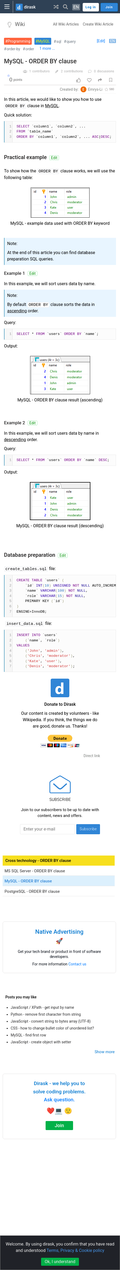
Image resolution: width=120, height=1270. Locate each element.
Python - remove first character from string (46, 1014)
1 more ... (47, 48)
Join (59, 1125)
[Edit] (101, 41)
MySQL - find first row (28, 1035)
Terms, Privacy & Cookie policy (75, 1250)
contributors (41, 71)
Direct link (91, 756)
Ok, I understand (60, 1261)
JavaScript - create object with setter (41, 1042)
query (71, 41)
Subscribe (88, 829)
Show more (105, 1051)
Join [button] (109, 7)
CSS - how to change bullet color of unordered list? (52, 1028)
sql (58, 41)
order (29, 49)
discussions (105, 71)
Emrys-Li (95, 89)
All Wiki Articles (66, 24)
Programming (19, 41)
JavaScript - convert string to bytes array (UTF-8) (51, 1021)
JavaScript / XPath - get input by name (42, 1007)
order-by (13, 49)
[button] (56, 6)
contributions (73, 71)
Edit (54, 158)
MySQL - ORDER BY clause (40, 61)
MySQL (44, 41)
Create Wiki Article (98, 24)
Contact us (77, 964)
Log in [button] (91, 7)
